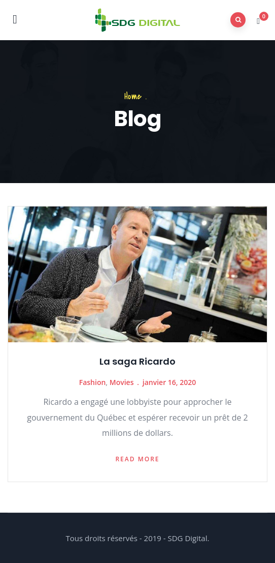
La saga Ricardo (137, 361)
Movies (122, 382)
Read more (137, 459)
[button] (259, 21)
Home (133, 96)
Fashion (92, 382)
